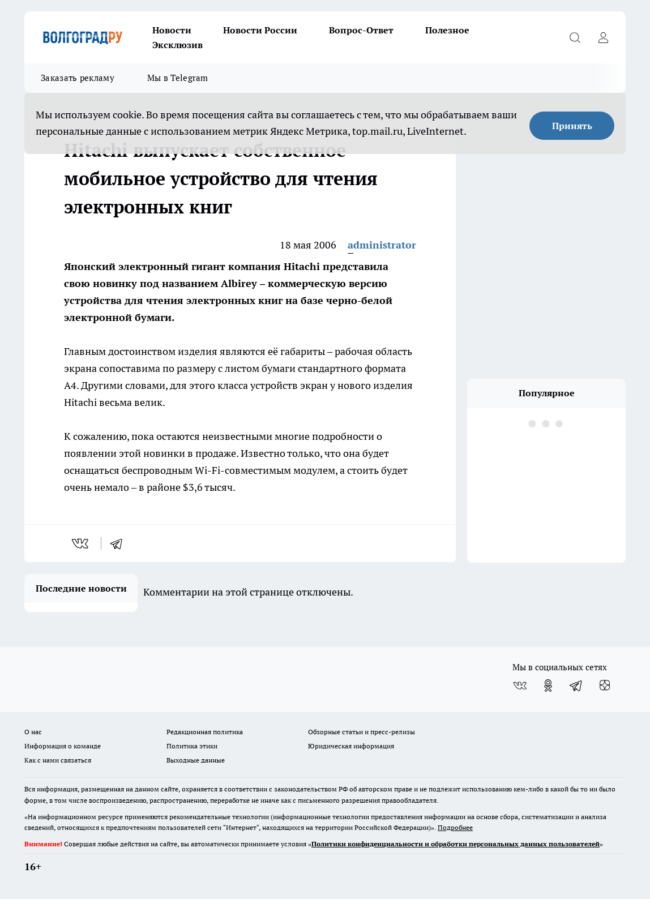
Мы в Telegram (177, 77)
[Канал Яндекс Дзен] (605, 685)
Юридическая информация (351, 746)
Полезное (447, 30)
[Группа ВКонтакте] (520, 685)
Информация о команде (62, 746)
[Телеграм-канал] (576, 685)
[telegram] (120, 543)
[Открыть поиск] (574, 37)
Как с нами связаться (57, 760)
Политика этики (191, 746)
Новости (171, 30)
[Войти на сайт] (603, 37)
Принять (572, 125)
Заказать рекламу (77, 77)
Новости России (260, 30)
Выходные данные (195, 760)
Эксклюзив (177, 44)
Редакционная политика (204, 731)
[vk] (81, 543)
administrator (382, 244)
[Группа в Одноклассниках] (548, 685)
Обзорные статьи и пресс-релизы (361, 731)
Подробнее (455, 827)
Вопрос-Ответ (361, 30)
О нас (33, 731)
